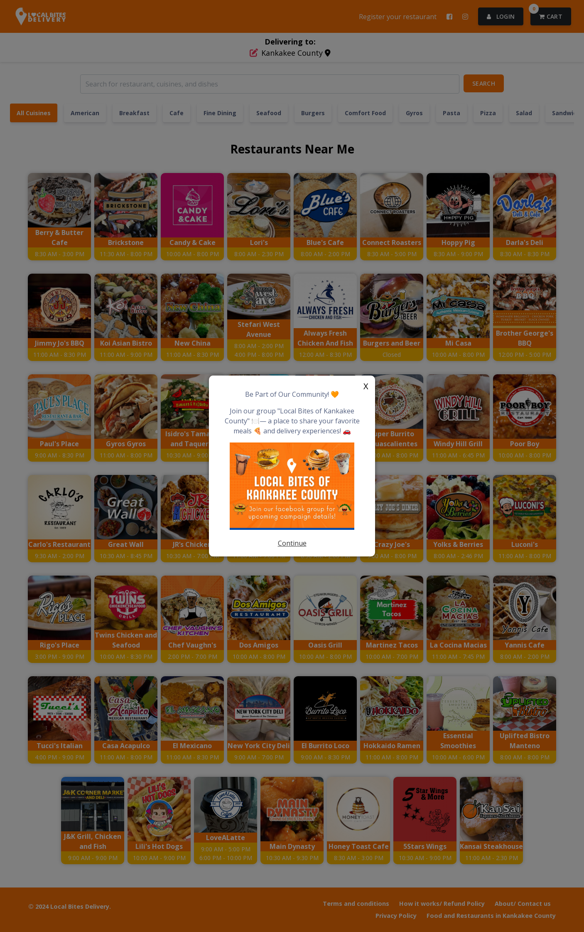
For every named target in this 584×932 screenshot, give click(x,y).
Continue (292, 543)
